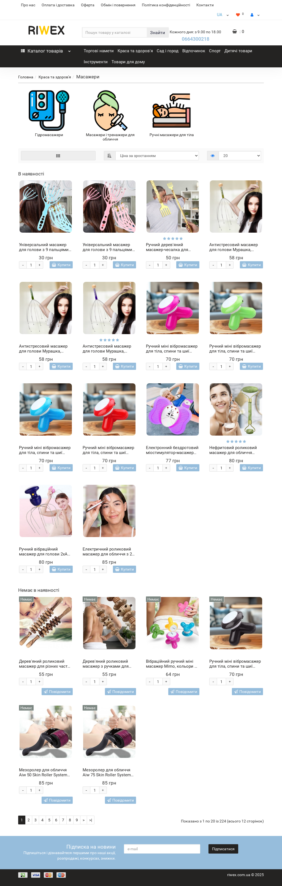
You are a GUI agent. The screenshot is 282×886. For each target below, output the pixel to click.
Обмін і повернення (118, 5)
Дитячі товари (238, 50)
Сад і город (167, 50)
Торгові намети (99, 50)
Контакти (205, 5)
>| (90, 820)
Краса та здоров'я (135, 50)
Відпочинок (193, 50)
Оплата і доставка (58, 5)
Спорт (215, 50)
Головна (25, 77)
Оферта (87, 5)
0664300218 (195, 39)
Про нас (28, 5)
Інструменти (96, 61)
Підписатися (223, 849)
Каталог (45, 49)
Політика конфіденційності (166, 5)
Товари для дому (128, 61)
